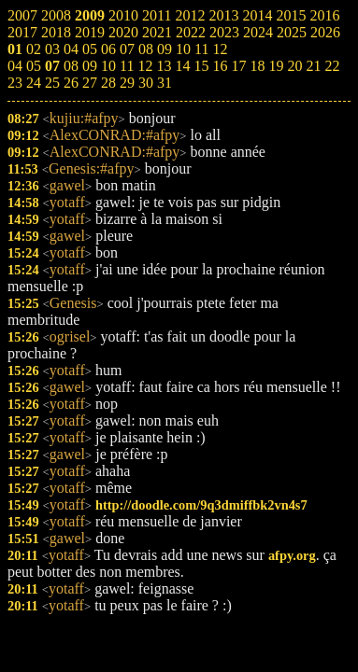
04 (14, 66)
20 (294, 66)
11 (127, 66)
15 (200, 66)
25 (52, 83)
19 (275, 66)
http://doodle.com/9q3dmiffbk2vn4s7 (201, 504)
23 (14, 83)
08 (71, 66)
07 (52, 66)
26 (71, 83)
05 (33, 66)
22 (331, 66)
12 (144, 66)
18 (257, 66)
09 (89, 66)
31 (164, 83)
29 (127, 83)
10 (108, 66)
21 (313, 66)
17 (238, 66)
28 (108, 83)
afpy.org (292, 555)
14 (182, 66)
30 (145, 83)
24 (33, 83)
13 (163, 66)
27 (89, 83)
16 (219, 66)
